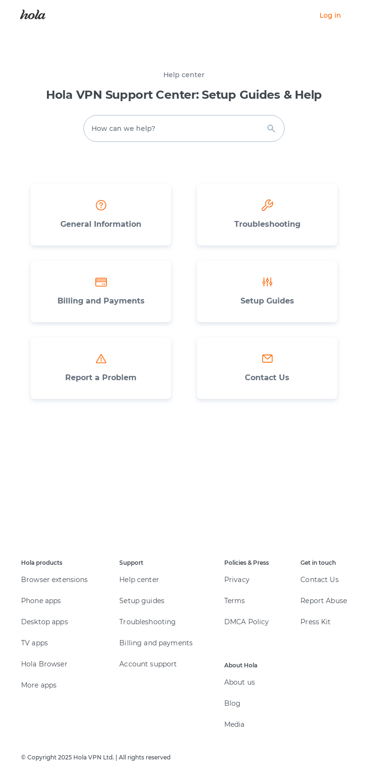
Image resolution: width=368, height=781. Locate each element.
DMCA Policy (246, 622)
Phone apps (41, 600)
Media (234, 724)
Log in (330, 15)
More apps (39, 685)
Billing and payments (156, 643)
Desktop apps (44, 622)
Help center (139, 579)
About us (239, 682)
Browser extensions (54, 579)
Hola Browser (44, 664)
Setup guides (141, 600)
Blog (232, 703)
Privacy (237, 579)
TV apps (34, 643)
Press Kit (315, 622)
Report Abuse (323, 600)
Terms (234, 600)
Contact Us (319, 579)
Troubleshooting (147, 622)
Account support (148, 664)
